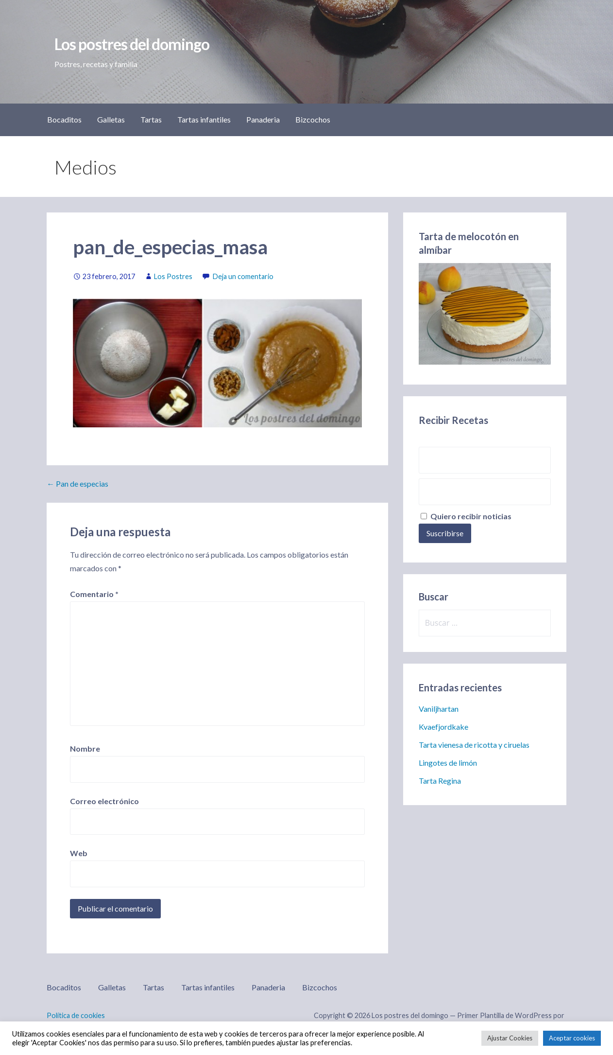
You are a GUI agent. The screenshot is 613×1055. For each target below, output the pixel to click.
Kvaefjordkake (443, 726)
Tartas (151, 119)
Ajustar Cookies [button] (509, 1038)
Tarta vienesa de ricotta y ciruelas (474, 744)
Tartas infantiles (204, 119)
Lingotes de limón (448, 762)
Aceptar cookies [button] (572, 1038)
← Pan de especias (77, 483)
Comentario (94, 593)
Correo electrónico (104, 801)
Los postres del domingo (131, 44)
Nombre (85, 748)
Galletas (111, 119)
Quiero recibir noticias (466, 516)
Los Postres (173, 276)
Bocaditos (64, 119)
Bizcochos (312, 119)
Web (78, 853)
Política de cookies (76, 1015)
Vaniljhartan (439, 708)
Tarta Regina (440, 780)
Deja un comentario (243, 276)
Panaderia (263, 119)
